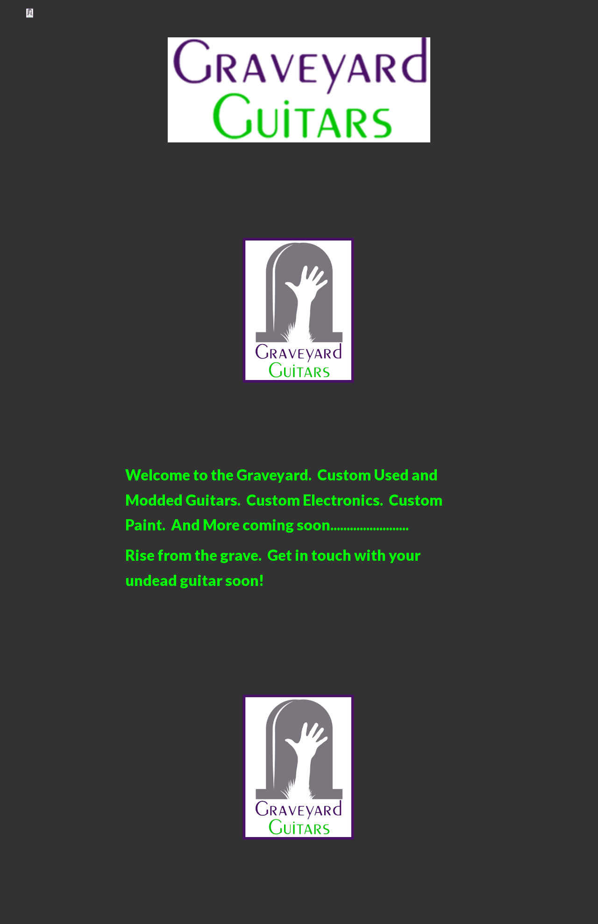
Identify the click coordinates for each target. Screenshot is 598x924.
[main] (299, 527)
